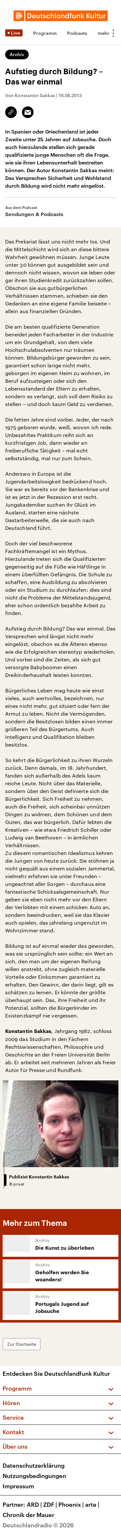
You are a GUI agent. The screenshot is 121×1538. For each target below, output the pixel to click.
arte (93, 1504)
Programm (45, 33)
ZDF (50, 1504)
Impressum (18, 1486)
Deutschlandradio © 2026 (38, 1525)
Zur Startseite (21, 1344)
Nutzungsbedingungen (34, 1475)
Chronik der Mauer (28, 1514)
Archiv (17, 54)
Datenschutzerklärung (34, 1465)
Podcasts (77, 33)
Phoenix (71, 1504)
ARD (35, 1504)
